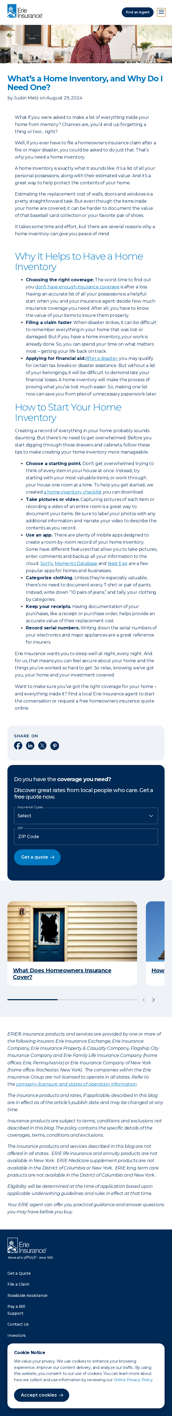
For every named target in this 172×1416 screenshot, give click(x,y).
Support (15, 1313)
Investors (16, 1335)
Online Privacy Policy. (134, 1379)
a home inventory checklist (73, 492)
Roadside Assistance (27, 1295)
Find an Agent (137, 12)
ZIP (20, 828)
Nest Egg (117, 563)
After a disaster (101, 358)
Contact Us (18, 1324)
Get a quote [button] (34, 857)
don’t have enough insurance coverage (77, 286)
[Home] (26, 11)
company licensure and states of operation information (76, 1084)
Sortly (46, 563)
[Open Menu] (161, 12)
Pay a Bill (16, 1306)
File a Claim (18, 1284)
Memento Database (76, 563)
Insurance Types (30, 807)
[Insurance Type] (86, 815)
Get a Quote (19, 1273)
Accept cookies (39, 1395)
